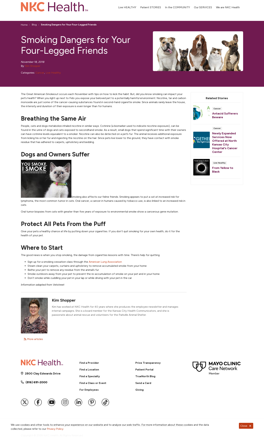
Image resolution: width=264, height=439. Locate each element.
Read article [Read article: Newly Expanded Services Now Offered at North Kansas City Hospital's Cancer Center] (216, 141)
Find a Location (89, 369)
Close (246, 425)
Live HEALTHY (127, 5)
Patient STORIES (150, 5)
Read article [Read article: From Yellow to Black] (216, 168)
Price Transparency (148, 362)
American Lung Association (105, 261)
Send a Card (143, 383)
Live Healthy (53, 72)
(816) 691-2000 (36, 382)
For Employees (89, 389)
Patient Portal (144, 369)
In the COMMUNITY (177, 5)
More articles (33, 339)
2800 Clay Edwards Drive (43, 373)
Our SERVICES (203, 5)
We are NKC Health (228, 5)
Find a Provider (89, 362)
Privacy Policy (55, 428)
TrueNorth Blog (145, 376)
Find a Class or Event (92, 383)
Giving (139, 389)
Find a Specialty (89, 376)
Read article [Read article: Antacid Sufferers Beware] (216, 114)
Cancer (40, 72)
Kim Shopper (32, 66)
